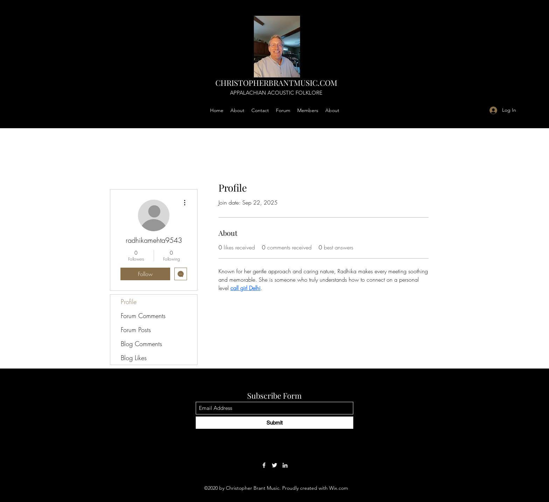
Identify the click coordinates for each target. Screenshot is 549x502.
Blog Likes (134, 357)
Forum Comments (143, 315)
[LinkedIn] (285, 465)
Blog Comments (141, 343)
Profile (129, 301)
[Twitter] (274, 465)
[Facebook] (263, 465)
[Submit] (274, 423)
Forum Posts (136, 329)
